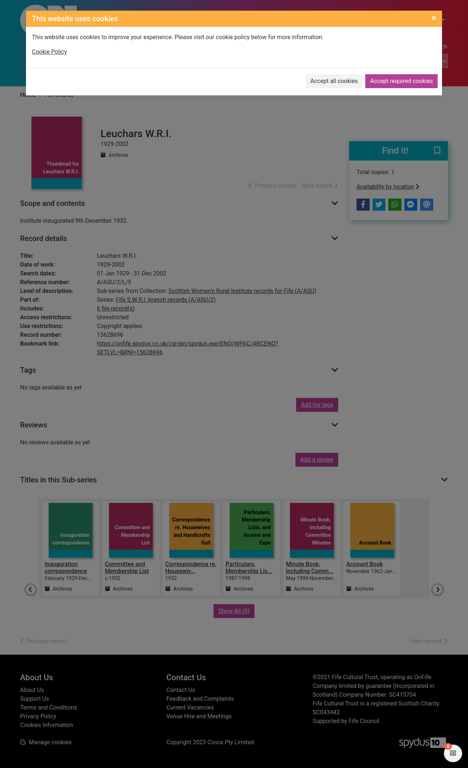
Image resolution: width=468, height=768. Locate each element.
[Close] (434, 18)
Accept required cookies (401, 81)
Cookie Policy (49, 51)
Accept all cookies (334, 81)
